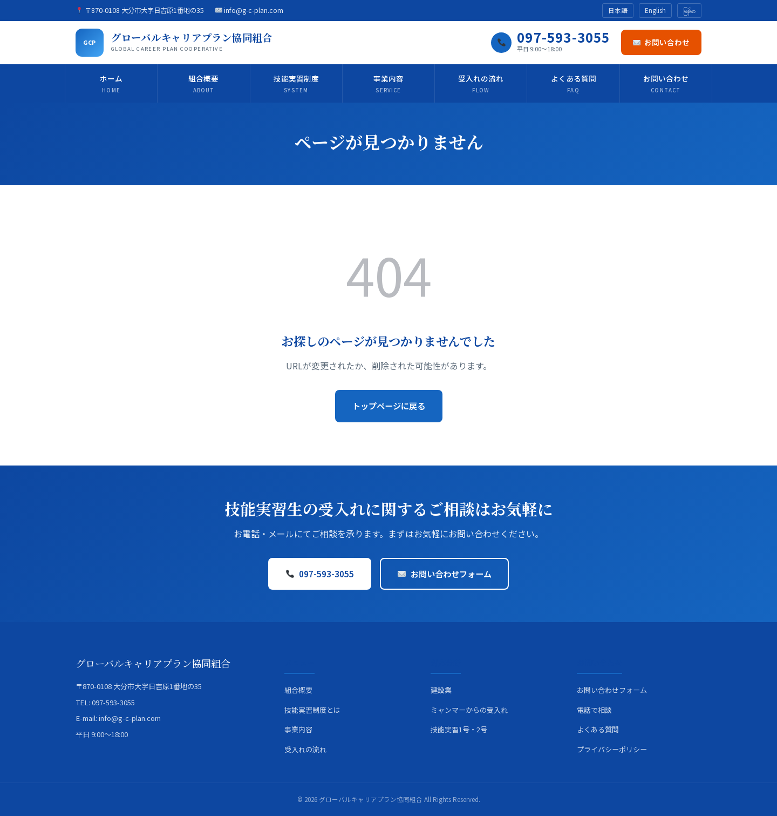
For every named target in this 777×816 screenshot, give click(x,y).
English (655, 10)
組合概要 (203, 84)
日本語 (618, 10)
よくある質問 (573, 84)
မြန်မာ (689, 10)
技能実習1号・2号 (459, 729)
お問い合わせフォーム (445, 573)
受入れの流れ (480, 84)
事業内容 (388, 84)
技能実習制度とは (312, 710)
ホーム (111, 84)
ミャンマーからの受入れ (469, 710)
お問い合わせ (661, 42)
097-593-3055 (320, 573)
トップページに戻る (388, 406)
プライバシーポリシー (612, 749)
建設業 (441, 690)
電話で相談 (594, 710)
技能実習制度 (296, 84)
